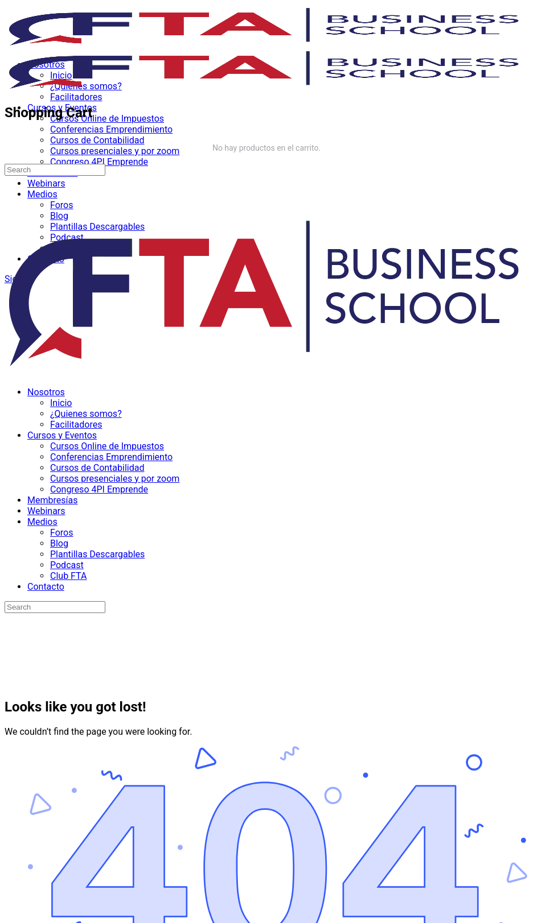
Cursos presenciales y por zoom (114, 478)
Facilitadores (76, 424)
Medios (42, 521)
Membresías (52, 500)
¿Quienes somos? (86, 413)
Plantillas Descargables (97, 554)
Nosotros (46, 392)
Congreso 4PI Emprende (99, 489)
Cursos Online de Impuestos (107, 446)
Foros (61, 532)
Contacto (45, 586)
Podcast (67, 565)
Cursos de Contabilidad (97, 467)
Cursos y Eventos (62, 435)
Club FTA (68, 575)
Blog (59, 543)
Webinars (46, 511)
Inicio (61, 403)
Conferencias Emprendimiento (111, 457)
